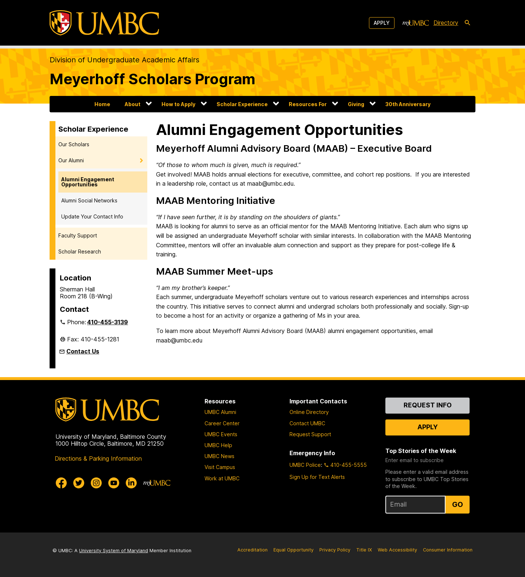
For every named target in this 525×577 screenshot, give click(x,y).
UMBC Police (305, 465)
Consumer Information (447, 550)
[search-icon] (467, 23)
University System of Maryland (113, 550)
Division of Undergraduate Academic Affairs (124, 59)
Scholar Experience (242, 104)
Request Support (310, 434)
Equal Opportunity (293, 550)
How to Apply (178, 104)
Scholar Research (79, 251)
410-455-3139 (107, 322)
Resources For (308, 104)
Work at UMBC (222, 478)
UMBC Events (221, 434)
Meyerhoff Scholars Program (152, 79)
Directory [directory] (446, 22)
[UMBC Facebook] (61, 483)
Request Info (428, 405)
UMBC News (219, 456)
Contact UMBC (307, 423)
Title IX (364, 550)
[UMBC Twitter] (79, 483)
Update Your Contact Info (92, 216)
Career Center (222, 423)
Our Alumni (71, 160)
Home (102, 104)
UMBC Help (218, 445)
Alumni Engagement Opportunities (87, 181)
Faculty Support (77, 235)
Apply (382, 23)
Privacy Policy (334, 550)
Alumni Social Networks (89, 200)
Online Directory (309, 412)
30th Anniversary (408, 104)
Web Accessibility (397, 550)
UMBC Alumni (220, 412)
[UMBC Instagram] (96, 483)
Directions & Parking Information (98, 458)
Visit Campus (220, 467)
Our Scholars (73, 144)
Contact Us (82, 351)
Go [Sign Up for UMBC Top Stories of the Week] (457, 504)
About (132, 104)
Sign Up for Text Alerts (317, 477)
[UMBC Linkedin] (131, 483)
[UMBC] (104, 23)
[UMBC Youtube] (114, 483)
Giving (356, 104)
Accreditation (252, 550)
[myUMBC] (415, 23)
